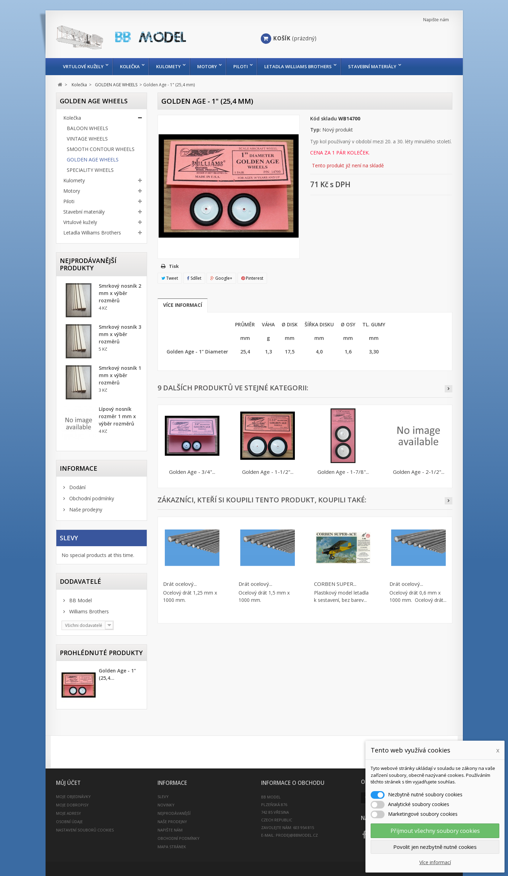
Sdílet (194, 278)
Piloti (240, 66)
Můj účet (68, 783)
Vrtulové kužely (83, 66)
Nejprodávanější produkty (88, 264)
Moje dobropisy (72, 804)
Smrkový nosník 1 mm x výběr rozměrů (120, 375)
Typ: (315, 129)
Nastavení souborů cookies (85, 830)
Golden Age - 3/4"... (192, 471)
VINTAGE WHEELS (87, 138)
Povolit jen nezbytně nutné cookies (435, 846)
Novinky (166, 804)
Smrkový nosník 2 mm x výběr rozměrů (120, 293)
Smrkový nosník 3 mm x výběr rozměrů (120, 334)
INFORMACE (78, 468)
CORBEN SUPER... (335, 583)
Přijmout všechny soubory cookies (435, 831)
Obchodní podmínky (91, 498)
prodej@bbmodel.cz (297, 835)
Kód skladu (323, 118)
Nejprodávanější (174, 813)
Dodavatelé (80, 581)
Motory (207, 66)
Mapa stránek (172, 846)
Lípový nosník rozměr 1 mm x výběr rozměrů (117, 416)
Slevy (69, 538)
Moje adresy (68, 813)
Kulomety (168, 66)
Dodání (77, 487)
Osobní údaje (69, 821)
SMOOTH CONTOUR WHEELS (101, 149)
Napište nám (436, 20)
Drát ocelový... (180, 583)
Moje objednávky (73, 796)
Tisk (174, 266)
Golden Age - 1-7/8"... (343, 471)
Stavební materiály (372, 66)
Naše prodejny (85, 509)
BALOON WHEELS (87, 128)
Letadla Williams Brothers (298, 66)
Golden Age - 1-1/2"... (267, 471)
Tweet (169, 278)
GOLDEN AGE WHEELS (93, 159)
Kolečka (130, 66)
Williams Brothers (88, 611)
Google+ (221, 278)
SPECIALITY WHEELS (90, 170)
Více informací (182, 305)
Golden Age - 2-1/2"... (418, 471)
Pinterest (252, 278)
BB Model (80, 600)
